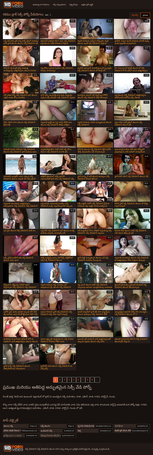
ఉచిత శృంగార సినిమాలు (41, 5)
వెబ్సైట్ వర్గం (73, 5)
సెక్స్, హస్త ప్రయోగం (59, 5)
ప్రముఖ (145, 15)
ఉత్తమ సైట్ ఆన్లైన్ (87, 5)
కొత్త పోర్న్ (135, 15)
